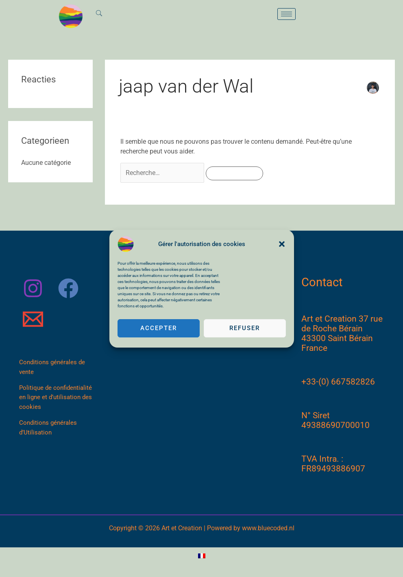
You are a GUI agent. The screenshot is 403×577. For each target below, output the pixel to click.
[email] (34, 319)
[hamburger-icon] (286, 14)
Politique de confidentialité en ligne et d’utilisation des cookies (56, 398)
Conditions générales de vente (52, 367)
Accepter (158, 328)
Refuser (244, 328)
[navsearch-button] (100, 13)
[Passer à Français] (201, 556)
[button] (282, 244)
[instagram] (34, 288)
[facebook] (69, 288)
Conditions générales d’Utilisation (48, 429)
